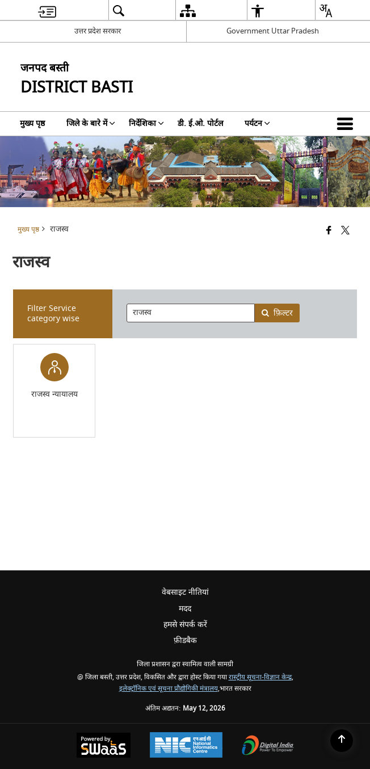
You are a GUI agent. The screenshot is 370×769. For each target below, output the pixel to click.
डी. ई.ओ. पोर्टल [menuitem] (200, 123)
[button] (347, 124)
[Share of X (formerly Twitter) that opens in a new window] (345, 231)
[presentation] (191, 313)
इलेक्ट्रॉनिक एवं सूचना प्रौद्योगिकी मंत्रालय (168, 689)
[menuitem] (47, 10)
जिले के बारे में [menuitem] (90, 123)
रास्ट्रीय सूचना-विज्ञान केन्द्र (260, 677)
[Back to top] (341, 740)
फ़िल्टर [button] (277, 313)
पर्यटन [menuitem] (257, 123)
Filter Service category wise (53, 313)
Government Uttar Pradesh (272, 31)
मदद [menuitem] (185, 609)
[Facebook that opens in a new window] (329, 231)
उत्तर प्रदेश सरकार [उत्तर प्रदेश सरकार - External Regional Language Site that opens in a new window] (97, 31)
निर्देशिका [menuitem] (146, 123)
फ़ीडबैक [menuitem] (185, 640)
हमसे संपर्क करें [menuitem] (185, 625)
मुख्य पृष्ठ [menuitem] (32, 123)
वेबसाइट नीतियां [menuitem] (185, 592)
